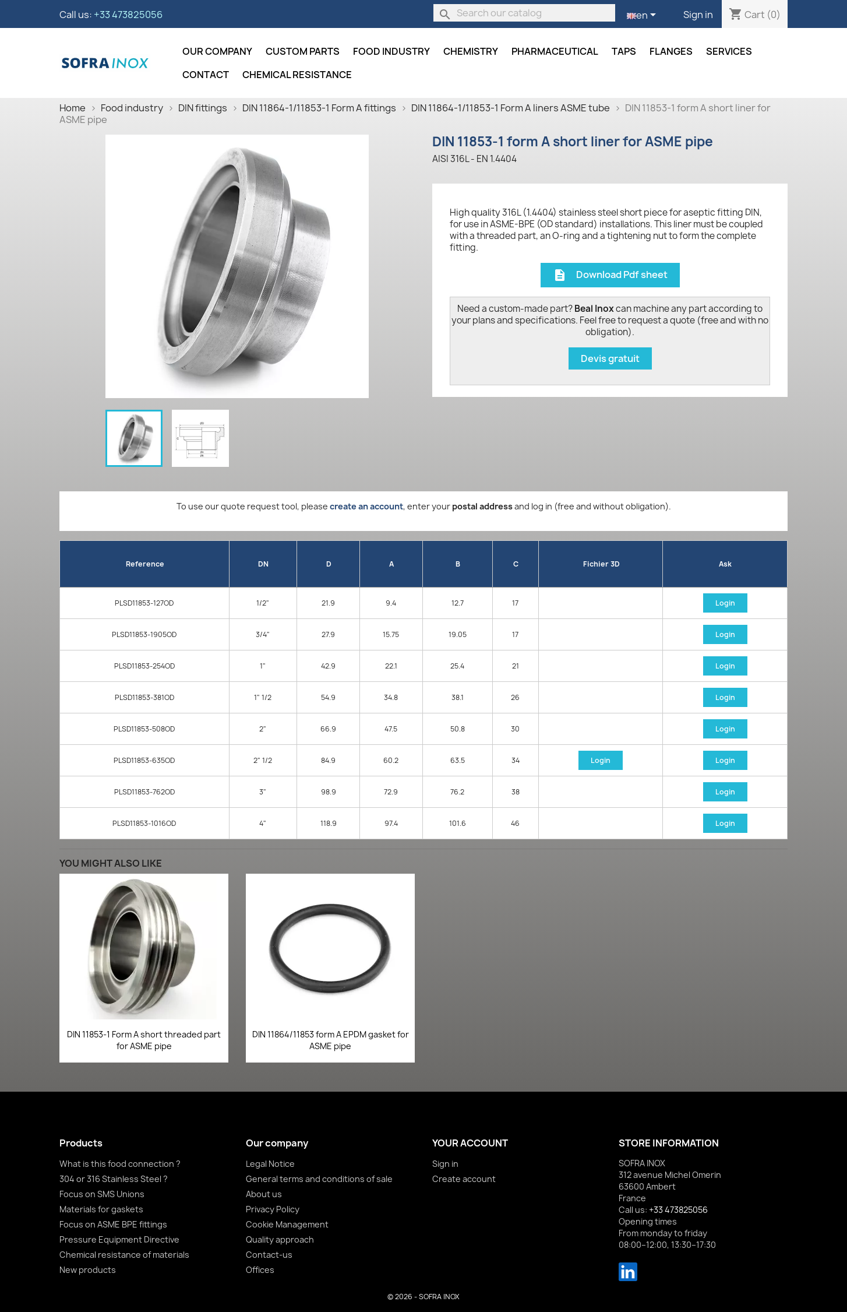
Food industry (391, 51)
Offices (260, 1269)
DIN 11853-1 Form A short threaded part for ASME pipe (144, 1040)
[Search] (524, 13)
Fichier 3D (601, 564)
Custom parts (303, 51)
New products (87, 1269)
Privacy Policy (272, 1209)
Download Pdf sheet (610, 275)
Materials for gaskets (101, 1209)
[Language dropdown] (643, 16)
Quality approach (280, 1239)
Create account (464, 1178)
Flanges (671, 51)
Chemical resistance (297, 74)
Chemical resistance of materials (124, 1254)
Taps (624, 51)
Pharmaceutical (554, 51)
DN (263, 564)
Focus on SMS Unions (101, 1194)
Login (725, 603)
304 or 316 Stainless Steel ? (113, 1178)
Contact (205, 74)
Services (729, 51)
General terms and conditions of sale (319, 1178)
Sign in (698, 14)
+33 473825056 (128, 14)
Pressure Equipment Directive (119, 1239)
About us (264, 1194)
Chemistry (470, 51)
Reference (145, 564)
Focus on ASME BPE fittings (113, 1224)
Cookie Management (287, 1224)
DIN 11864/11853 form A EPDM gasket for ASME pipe (330, 1040)
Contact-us (269, 1254)
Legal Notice (270, 1163)
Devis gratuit (610, 358)
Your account (470, 1143)
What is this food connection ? (120, 1163)
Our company (217, 51)
